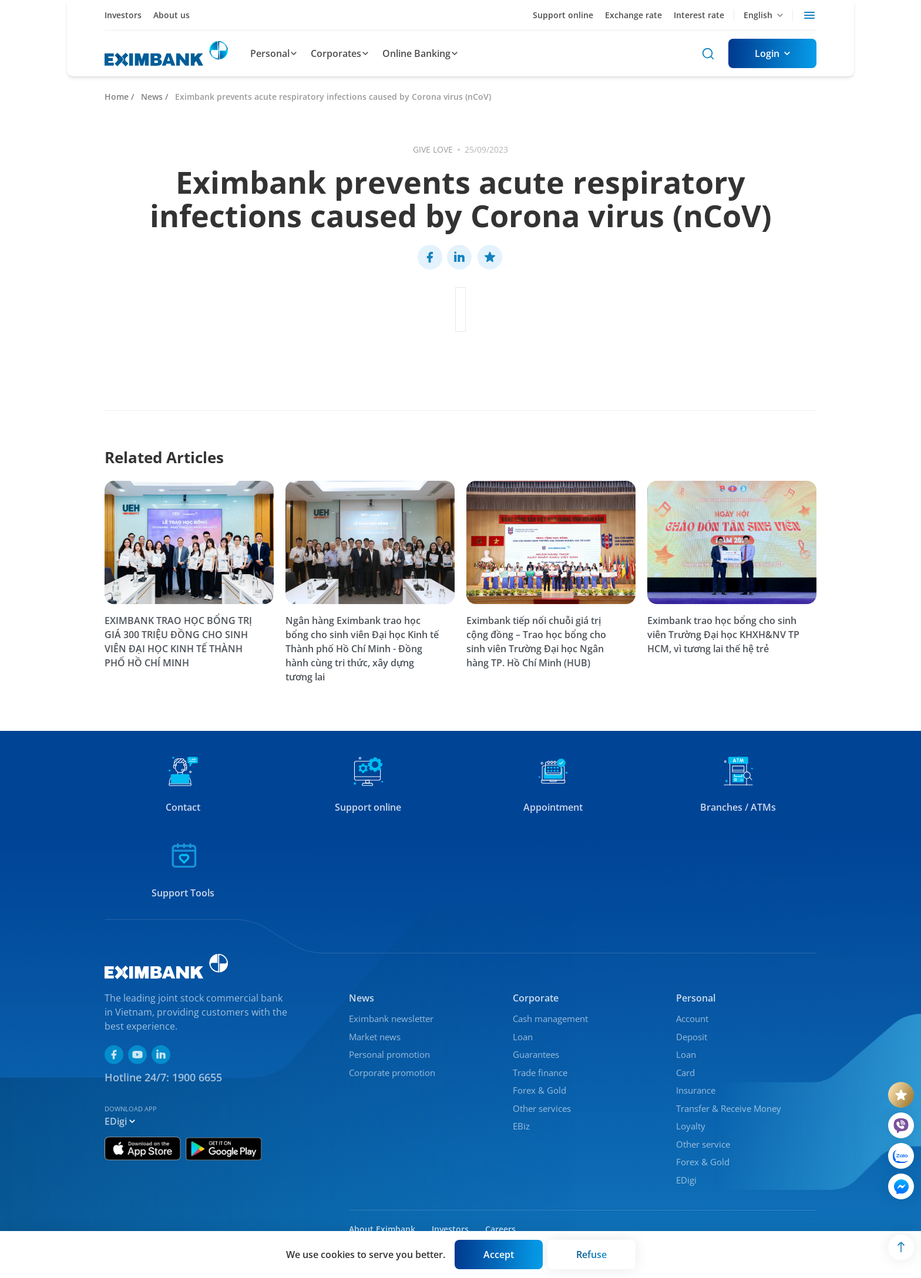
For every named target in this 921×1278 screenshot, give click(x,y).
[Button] (772, 53)
